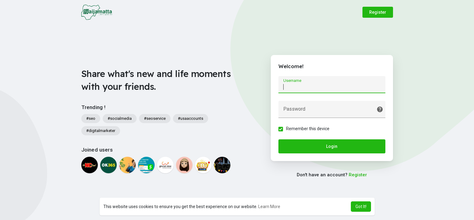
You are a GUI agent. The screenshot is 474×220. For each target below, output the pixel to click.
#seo (90, 118)
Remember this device (307, 128)
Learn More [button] (269, 206)
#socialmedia (120, 118)
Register (377, 12)
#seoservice (155, 118)
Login (331, 146)
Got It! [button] (360, 206)
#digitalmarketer (100, 130)
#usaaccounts (190, 118)
